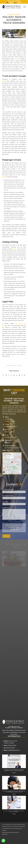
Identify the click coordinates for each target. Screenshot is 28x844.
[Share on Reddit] (22, 375)
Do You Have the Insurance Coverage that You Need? (14, 811)
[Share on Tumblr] (16, 375)
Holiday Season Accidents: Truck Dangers (14, 20)
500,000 (4, 81)
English (10, 2)
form (15, 350)
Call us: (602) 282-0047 (14, 1)
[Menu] (24, 7)
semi (16, 59)
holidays (15, 249)
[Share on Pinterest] (11, 375)
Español (18, 2)
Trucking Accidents (14, 14)
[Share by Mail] (24, 375)
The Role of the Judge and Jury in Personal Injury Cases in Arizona (14, 770)
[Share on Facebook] (3, 375)
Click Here (7, 451)
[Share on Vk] (19, 375)
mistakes (4, 176)
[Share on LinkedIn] (14, 375)
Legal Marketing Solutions (7, 832)
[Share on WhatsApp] (9, 375)
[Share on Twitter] (6, 375)
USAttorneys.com (16, 832)
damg (20, 365)
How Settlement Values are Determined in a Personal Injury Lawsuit (14, 791)
